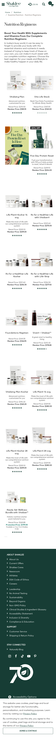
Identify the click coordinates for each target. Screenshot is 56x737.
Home (7, 12)
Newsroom (14, 571)
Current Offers (16, 563)
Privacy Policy (30, 713)
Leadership (14, 589)
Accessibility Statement (21, 613)
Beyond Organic (17, 601)
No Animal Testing (18, 593)
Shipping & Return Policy (21, 635)
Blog (16, 649)
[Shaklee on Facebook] (16, 656)
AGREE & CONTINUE (28, 731)
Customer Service (18, 631)
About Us (14, 559)
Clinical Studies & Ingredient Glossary (27, 609)
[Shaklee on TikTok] (22, 654)
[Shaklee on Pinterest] (35, 656)
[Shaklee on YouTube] (29, 656)
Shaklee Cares (16, 567)
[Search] (43, 4)
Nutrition (17, 12)
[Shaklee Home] (14, 4)
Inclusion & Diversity (19, 617)
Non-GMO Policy (17, 605)
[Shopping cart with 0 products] (51, 4)
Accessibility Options (25, 696)
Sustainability (16, 597)
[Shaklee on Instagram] (10, 656)
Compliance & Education (21, 621)
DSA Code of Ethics (19, 579)
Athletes (13, 575)
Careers (13, 583)
